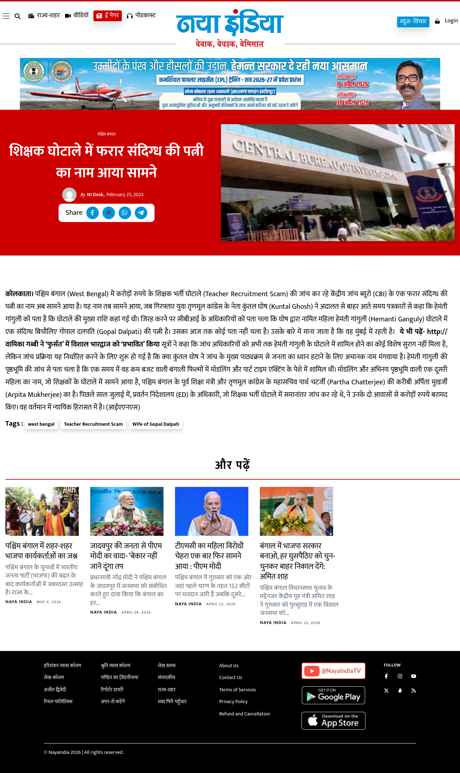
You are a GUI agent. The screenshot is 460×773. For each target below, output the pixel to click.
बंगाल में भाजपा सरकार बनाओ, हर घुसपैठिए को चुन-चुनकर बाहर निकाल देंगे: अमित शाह (297, 561)
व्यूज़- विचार (413, 22)
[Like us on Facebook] (386, 677)
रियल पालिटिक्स (58, 701)
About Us (229, 665)
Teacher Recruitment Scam (93, 424)
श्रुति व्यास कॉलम (115, 665)
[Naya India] (230, 46)
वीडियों (77, 22)
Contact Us (230, 677)
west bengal (41, 424)
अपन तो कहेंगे (113, 701)
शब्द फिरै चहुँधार (172, 701)
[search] (19, 22)
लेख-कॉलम (54, 677)
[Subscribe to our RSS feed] (413, 691)
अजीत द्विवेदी (55, 690)
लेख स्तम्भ (166, 665)
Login (446, 21)
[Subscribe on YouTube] (413, 677)
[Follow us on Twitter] (386, 691)
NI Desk (92, 194)
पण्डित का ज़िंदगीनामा (119, 677)
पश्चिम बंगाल (106, 134)
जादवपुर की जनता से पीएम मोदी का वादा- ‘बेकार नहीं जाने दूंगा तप (126, 556)
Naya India (18, 602)
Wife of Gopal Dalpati (155, 424)
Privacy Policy (233, 701)
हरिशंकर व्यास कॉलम (62, 665)
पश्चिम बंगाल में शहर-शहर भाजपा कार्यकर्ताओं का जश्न (41, 551)
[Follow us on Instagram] (399, 677)
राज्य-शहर (44, 22)
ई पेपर (107, 22)
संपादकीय (166, 677)
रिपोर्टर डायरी (112, 690)
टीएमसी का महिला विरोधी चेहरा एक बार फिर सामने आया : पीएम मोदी (209, 556)
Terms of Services (237, 690)
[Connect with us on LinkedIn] (399, 691)
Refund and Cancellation (244, 714)
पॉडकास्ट (141, 22)
